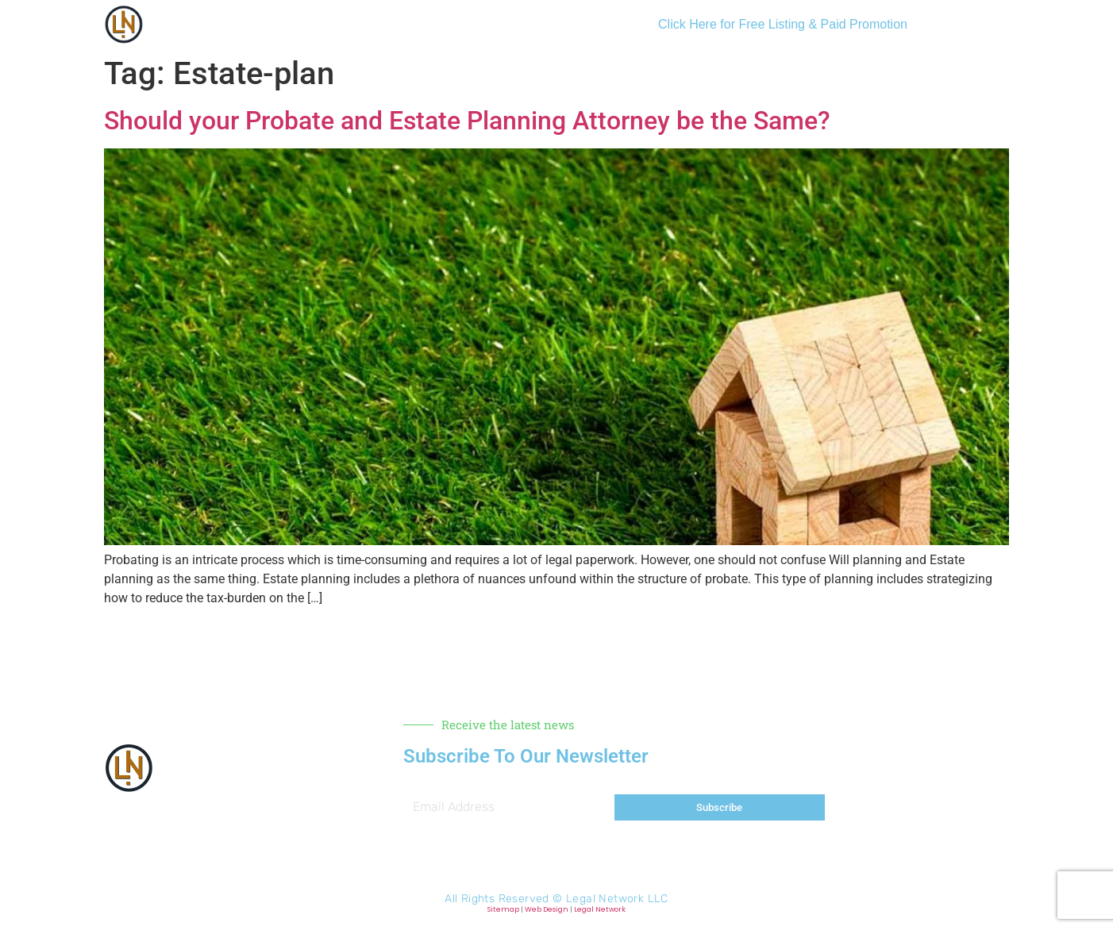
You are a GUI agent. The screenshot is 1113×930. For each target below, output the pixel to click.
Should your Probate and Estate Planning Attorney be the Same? (467, 121)
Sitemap (503, 909)
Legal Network (600, 909)
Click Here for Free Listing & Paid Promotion (782, 24)
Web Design (546, 909)
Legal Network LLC (617, 898)
